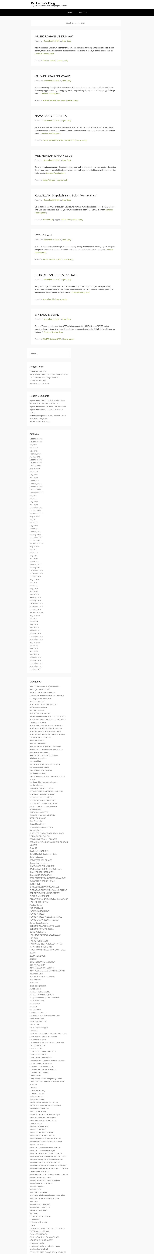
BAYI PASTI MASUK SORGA (41, 788)
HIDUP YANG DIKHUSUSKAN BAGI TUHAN (48, 950)
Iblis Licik (33, 959)
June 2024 (34, 472)
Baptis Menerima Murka (39, 768)
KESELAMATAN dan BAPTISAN (43, 1052)
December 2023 (36, 487)
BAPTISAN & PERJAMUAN (41, 771)
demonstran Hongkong (39, 863)
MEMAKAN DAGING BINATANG (43, 1118)
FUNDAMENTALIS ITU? (39, 911)
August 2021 (35, 547)
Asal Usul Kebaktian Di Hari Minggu (44, 756)
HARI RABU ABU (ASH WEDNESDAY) (45, 935)
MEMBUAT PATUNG (38, 1130)
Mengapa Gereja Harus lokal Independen (46, 1160)
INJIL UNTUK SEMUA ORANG (42, 977)
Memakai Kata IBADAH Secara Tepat (45, 1115)
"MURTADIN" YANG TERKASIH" (43, 693)
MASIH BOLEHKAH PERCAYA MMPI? (45, 1106)
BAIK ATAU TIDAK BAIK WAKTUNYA (45, 765)
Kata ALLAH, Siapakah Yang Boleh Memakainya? (66, 195)
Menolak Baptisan (37, 1187)
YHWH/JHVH (69, 140)
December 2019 (36, 604)
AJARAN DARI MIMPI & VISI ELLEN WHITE (48, 717)
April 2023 (34, 505)
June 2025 (34, 448)
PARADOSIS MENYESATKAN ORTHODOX (47, 1228)
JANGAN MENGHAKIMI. (40, 992)
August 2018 (35, 643)
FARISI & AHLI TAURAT (39, 896)
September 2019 (36, 613)
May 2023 (34, 502)
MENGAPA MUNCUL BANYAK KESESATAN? (48, 1166)
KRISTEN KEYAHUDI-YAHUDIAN (43, 1070)
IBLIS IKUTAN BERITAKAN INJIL (56, 275)
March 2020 (34, 595)
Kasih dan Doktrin (37, 1019)
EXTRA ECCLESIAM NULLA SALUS (44, 887)
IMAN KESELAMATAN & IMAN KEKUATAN (47, 971)
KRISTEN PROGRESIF (39, 1073)
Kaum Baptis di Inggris (39, 1028)
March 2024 (34, 481)
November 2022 (36, 508)
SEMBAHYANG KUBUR (39, 384)
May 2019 (34, 625)
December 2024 (36, 460)
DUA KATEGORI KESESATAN (42, 872)
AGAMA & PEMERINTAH (40, 714)
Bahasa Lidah (35, 761)
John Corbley (35, 1004)
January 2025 (35, 457)
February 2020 (36, 598)
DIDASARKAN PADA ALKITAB (42, 866)
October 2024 (35, 466)
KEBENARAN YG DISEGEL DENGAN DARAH (48, 1034)
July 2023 (33, 496)
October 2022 (35, 511)
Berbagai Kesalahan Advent (41, 798)
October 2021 (35, 541)
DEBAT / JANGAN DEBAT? (41, 860)
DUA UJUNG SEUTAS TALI (41, 875)
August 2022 (35, 517)
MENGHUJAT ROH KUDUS (41, 1184)
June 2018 (34, 646)
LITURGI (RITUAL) (37, 1091)
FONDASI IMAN (36, 908)
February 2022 (36, 532)
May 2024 (34, 475)
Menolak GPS (35, 1190)
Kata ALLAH (48, 220)
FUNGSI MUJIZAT (37, 914)
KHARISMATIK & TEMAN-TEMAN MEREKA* (48, 1061)
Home (69, 13)
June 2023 (34, 499)
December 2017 (36, 664)
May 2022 (34, 526)
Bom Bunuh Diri (36, 821)
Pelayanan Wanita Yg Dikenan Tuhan (45, 1246)
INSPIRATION (35, 980)
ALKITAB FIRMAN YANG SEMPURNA (45, 732)
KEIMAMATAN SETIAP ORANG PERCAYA (47, 1043)
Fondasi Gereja (36, 905)
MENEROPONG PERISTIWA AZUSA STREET (48, 1157)
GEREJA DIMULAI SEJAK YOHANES (45, 926)
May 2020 (34, 589)
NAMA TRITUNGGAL (38, 381)
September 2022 (36, 514)
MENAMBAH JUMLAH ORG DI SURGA (46, 1142)
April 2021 (34, 559)
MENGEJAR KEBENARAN (41, 1177)
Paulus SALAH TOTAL (52, 260)
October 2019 (35, 610)
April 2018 (34, 652)
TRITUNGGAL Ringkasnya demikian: (45, 378)
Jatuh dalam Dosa (37, 1001)
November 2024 (36, 463)
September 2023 (36, 493)
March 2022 (34, 529)
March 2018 (34, 655)
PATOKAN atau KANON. (40, 1231)
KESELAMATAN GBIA (39, 1055)
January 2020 (35, 601)
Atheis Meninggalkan (38, 759)
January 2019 (35, 634)
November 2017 (36, 666)
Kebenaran (34, 1031)
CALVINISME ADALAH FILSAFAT (43, 839)
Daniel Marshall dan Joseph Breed (43, 854)
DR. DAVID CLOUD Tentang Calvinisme (46, 869)
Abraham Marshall (37, 702)
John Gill (33, 1007)
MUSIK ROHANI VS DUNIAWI (54, 36)
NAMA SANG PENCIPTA (51, 116)
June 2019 (34, 622)
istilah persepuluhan (38, 986)
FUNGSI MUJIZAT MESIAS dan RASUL (46, 917)
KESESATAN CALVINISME (41, 1058)
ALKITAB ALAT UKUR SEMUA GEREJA (46, 729)
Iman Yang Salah (36, 974)
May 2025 (34, 451)
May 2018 (34, 649)
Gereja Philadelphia (38, 932)
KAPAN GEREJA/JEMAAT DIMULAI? (45, 1016)
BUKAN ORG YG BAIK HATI (41, 827)
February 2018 (36, 658)
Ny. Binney (34, 1214)
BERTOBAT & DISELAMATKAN (42, 800)
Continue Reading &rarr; (44, 54)
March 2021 (34, 562)
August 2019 (35, 616)
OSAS (32, 1225)
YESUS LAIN (43, 235)
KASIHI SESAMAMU (38, 372)
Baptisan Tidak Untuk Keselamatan (44, 782)
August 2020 (35, 580)
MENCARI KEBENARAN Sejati (42, 1151)
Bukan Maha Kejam (38, 824)
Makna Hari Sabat (43, 422)
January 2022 (35, 535)
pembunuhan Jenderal (39, 1249)
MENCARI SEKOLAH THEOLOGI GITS (46, 1154)
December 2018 (36, 637)
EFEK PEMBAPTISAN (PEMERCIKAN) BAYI (48, 878)
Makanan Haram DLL (38, 1097)
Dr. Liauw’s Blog (43, 3)
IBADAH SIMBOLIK (38, 956)
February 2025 (36, 454)
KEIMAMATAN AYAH (38, 1040)
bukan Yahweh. (49, 180)
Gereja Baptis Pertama (39, 923)
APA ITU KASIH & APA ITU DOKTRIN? (45, 747)
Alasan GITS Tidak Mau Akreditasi (52, 407)
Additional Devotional (38, 708)
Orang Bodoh (35, 1219)
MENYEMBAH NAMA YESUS (54, 156)
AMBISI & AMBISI (37, 741)
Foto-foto (83, 13)
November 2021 (36, 538)
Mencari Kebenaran (38, 1145)
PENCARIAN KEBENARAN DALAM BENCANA (49, 375)
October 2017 (35, 669)
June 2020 (34, 586)
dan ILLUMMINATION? (39, 851)
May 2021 (34, 556)
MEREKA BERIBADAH (39, 1193)
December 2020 (36, 571)
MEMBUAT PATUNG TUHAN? (42, 1133)
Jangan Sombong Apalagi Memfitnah (44, 998)
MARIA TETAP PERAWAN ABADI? (44, 1103)
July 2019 (33, 619)
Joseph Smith (35, 1010)
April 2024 (34, 478)
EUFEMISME (35, 884)
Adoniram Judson (37, 711)
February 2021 (36, 565)
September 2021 (36, 544)
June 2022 (34, 523)
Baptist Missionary (37, 785)
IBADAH (33, 953)
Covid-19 (33, 848)
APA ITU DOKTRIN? (38, 744)
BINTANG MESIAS (47, 315)
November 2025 (36, 442)
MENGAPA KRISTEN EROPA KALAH (45, 1163)
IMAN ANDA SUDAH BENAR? (42, 968)
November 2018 (36, 640)
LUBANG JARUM (37, 1094)
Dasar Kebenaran (37, 857)
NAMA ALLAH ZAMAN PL (40, 1204)
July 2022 (33, 520)
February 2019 (36, 631)
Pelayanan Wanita (37, 1243)
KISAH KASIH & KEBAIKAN (41, 1064)
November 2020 (36, 574)
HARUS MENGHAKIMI (39, 941)
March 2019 (34, 628)
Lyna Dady (66, 41)
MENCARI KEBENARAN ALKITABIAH (45, 1148)
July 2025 (33, 445)
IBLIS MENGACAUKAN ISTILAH (43, 962)
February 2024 (36, 484)
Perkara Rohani (49, 61)
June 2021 (34, 553)
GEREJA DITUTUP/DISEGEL (42, 929)
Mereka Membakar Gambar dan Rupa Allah (47, 1196)
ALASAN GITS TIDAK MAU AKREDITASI (46, 726)
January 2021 (35, 568)
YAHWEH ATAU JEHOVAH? (53, 76)
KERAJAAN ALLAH (37, 1046)
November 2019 (36, 607)
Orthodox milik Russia (38, 1222)
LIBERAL (33, 1088)
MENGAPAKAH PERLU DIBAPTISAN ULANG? (49, 1175)
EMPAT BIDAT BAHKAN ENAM (42, 881)
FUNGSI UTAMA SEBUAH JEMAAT (44, 920)
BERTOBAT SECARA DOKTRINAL (44, 803)
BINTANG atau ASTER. (52, 339)
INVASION (34, 983)
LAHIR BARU (35, 1076)
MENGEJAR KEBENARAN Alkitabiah (45, 1181)
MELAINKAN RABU (38, 1112)
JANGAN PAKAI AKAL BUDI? (42, 995)
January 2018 (35, 661)
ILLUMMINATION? (37, 965)
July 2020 (33, 583)
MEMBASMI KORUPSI (39, 1127)
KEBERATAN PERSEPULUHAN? (43, 1037)
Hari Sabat (34, 938)
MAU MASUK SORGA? (39, 1109)
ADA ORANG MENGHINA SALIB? (43, 705)
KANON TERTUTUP (38, 1013)
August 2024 (35, 469)
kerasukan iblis (49, 299)
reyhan (32, 401)
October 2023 (35, 490)
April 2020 (34, 592)
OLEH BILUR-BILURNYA (40, 1217)
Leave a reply (62, 61)
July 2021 (33, 550)
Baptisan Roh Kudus (38, 774)
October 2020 (35, 577)
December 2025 (36, 439)
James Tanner (35, 989)
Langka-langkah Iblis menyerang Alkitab (46, 1079)
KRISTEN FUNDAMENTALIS (41, 1067)
